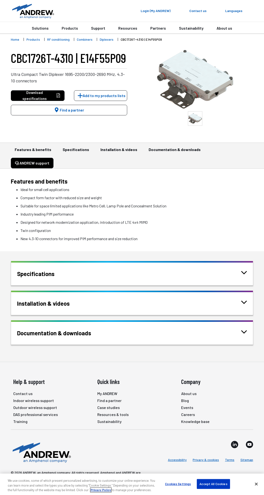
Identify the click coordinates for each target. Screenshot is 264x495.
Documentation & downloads (175, 151)
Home (15, 39)
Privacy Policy (101, 490)
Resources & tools (113, 414)
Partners (158, 28)
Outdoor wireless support (35, 407)
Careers (188, 414)
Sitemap (246, 460)
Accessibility (177, 460)
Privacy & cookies (206, 460)
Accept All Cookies (213, 484)
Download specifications (41, 95)
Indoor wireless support (33, 400)
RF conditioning (58, 39)
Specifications (76, 151)
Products (70, 28)
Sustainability (191, 28)
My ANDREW (107, 393)
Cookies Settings (178, 484)
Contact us (23, 393)
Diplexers (106, 39)
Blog (185, 400)
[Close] (256, 484)
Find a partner (69, 110)
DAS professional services (35, 414)
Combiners (84, 39)
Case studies (108, 407)
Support (98, 28)
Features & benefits (33, 151)
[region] (132, 484)
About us (224, 28)
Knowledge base (195, 421)
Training (20, 421)
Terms (229, 460)
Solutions (40, 28)
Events (187, 407)
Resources (127, 28)
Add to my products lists (104, 95)
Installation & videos (118, 151)
